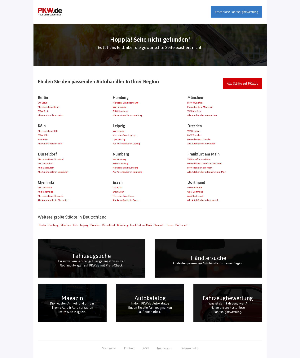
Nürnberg (122, 225)
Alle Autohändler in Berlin (50, 115)
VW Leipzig (118, 131)
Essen (170, 225)
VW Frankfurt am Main (198, 159)
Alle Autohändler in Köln (50, 143)
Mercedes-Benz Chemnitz (51, 196)
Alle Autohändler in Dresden (201, 143)
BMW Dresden (194, 135)
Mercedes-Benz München (200, 107)
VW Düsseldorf (45, 163)
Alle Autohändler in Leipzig (126, 143)
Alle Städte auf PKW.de (242, 83)
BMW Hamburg (120, 111)
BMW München (195, 102)
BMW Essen (118, 191)
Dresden (95, 225)
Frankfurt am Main (141, 225)
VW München (194, 111)
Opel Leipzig (119, 139)
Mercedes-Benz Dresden (199, 139)
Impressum (164, 348)
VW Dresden (193, 131)
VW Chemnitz (45, 187)
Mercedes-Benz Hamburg (125, 102)
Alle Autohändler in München (202, 115)
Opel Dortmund (195, 191)
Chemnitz (159, 225)
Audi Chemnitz (45, 191)
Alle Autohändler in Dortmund (202, 200)
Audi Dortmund (195, 196)
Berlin (42, 225)
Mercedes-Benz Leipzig (124, 135)
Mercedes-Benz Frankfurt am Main (204, 163)
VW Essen (117, 187)
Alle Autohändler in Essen (125, 200)
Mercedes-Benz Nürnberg (125, 167)
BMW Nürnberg (120, 163)
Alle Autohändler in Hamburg (127, 115)
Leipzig (84, 225)
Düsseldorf (108, 225)
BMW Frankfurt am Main (199, 167)
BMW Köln (43, 135)
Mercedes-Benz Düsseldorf (51, 159)
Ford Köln (43, 139)
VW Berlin (42, 102)
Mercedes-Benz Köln (48, 131)
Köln (75, 225)
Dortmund (181, 225)
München (65, 225)
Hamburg (53, 225)
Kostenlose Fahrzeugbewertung (236, 12)
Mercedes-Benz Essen (123, 196)
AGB (146, 348)
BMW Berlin (43, 111)
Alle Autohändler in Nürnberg (127, 172)
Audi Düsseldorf (46, 167)
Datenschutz (189, 348)
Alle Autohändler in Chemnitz (53, 200)
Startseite (109, 348)
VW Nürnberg (119, 159)
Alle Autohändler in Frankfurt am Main (206, 172)
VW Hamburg (119, 107)
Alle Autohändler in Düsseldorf (53, 172)
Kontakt (129, 348)
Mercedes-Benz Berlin (48, 107)
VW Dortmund (194, 187)
